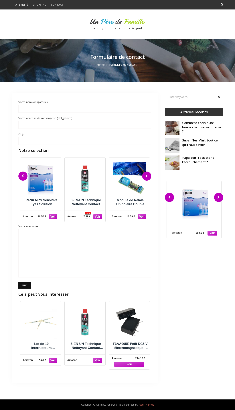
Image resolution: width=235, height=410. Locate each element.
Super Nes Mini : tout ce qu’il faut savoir (200, 142)
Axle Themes (146, 404)
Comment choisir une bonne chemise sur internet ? (202, 127)
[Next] (146, 176)
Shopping (40, 4)
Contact (57, 4)
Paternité (21, 4)
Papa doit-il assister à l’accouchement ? (198, 160)
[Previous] (22, 176)
